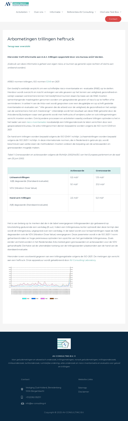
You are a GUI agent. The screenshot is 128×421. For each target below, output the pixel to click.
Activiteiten (21, 12)
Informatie (55, 12)
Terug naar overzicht (19, 46)
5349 (48, 81)
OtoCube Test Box (109, 12)
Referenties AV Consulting (80, 12)
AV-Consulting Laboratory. (82, 260)
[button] (113, 19)
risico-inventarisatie (36, 122)
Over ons (38, 12)
